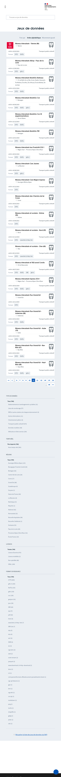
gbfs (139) (11, 592)
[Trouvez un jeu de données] (30, 17)
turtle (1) (11, 708)
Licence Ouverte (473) (14, 552)
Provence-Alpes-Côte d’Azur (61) (18, 533)
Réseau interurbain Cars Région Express (30, 180)
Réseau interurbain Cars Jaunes (27, 163)
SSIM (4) (10, 642)
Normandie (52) (13, 513)
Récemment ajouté (48, 38)
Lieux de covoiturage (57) (15, 408)
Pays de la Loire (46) (14, 529)
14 (45, 380)
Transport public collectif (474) (17, 424)
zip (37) (10, 611)
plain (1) (10, 720)
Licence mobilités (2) (14, 556)
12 (37, 380)
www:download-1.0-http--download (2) (20, 665)
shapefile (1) (12, 712)
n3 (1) (10, 673)
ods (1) (10, 723)
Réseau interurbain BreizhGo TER (27, 131)
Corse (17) (11, 479)
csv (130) (10, 595)
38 (49, 385)
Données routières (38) (15, 428)
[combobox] (30, 17)
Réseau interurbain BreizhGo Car (27, 98)
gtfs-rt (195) (11, 584)
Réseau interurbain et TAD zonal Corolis (30, 262)
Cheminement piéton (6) (15, 420)
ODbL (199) (11, 564)
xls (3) (10, 646)
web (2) (10, 654)
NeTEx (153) (11, 588)
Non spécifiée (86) (13, 560)
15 (49, 380)
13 (41, 380)
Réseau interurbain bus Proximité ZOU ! (29, 147)
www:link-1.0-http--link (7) (16, 623)
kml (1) (10, 689)
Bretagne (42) (12, 471)
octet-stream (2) (13, 657)
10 (29, 380)
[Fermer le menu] (22, 6)
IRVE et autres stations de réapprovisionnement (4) (23, 412)
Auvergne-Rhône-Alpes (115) (16, 463)
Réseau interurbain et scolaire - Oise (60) (30, 246)
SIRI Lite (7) (11, 626)
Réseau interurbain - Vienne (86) (27, 43)
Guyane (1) (11, 490)
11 (33, 380)
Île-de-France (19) (13, 537)
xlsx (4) (10, 634)
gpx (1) (10, 685)
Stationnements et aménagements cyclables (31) (23, 404)
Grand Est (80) (12, 482)
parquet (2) (11, 661)
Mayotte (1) (11, 506)
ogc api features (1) (14, 681)
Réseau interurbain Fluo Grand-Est (28, 295)
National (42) (12, 510)
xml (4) (10, 638)
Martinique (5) (12, 502)
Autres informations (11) (15, 416)
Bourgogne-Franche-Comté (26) (17, 467)
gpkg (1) (10, 716)
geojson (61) (12, 599)
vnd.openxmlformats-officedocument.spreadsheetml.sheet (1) (27, 677)
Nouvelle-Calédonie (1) (15, 521)
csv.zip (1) (11, 696)
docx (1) (10, 669)
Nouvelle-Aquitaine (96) (15, 517)
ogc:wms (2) (11, 650)
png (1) (10, 704)
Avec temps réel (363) (14, 447)
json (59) (10, 603)
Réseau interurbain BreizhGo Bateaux (29, 78)
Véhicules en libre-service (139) (17, 432)
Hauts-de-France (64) (14, 494)
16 (53, 380)
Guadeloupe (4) (13, 486)
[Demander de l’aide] (56, 772)
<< (8, 380)
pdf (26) (10, 615)
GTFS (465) (11, 580)
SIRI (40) (10, 607)
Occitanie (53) (12, 525)
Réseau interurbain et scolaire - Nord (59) (30, 230)
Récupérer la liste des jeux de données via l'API (31, 735)
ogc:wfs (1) (11, 692)
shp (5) (10, 630)
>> (53, 385)
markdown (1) (12, 700)
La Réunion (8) (12, 498)
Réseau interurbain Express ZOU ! (27, 279)
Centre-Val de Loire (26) (15, 475)
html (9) (10, 619)
